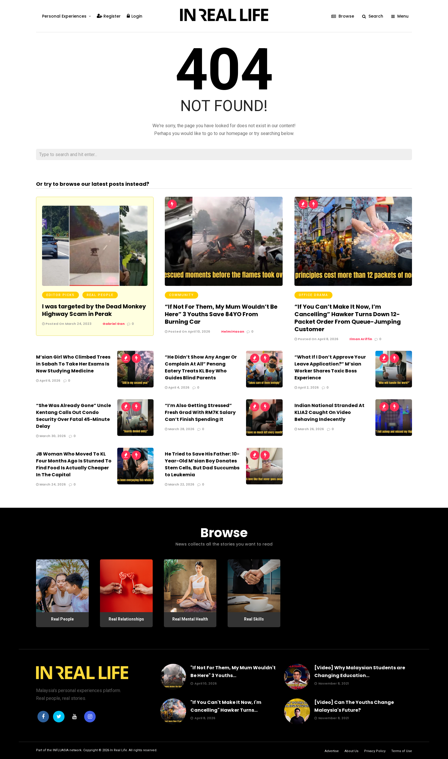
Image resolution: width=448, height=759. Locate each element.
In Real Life (118, 750)
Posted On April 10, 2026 (187, 331)
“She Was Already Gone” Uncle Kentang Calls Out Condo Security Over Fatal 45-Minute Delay (73, 416)
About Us (351, 751)
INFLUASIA (61, 750)
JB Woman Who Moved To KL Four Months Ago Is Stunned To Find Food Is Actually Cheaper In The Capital (73, 464)
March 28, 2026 (179, 429)
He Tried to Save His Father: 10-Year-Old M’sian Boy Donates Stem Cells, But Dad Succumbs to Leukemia (202, 464)
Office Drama (313, 295)
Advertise (332, 751)
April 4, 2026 (177, 387)
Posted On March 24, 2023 (66, 323)
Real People (100, 295)
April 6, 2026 (48, 380)
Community (181, 295)
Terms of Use (401, 751)
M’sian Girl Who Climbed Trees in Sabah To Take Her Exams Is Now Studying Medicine (73, 364)
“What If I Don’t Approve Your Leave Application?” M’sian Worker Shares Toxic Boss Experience (330, 367)
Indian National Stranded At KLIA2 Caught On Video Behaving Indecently (329, 412)
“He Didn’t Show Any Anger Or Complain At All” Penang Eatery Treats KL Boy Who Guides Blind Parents (201, 367)
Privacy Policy (374, 751)
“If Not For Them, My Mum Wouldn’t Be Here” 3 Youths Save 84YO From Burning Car (221, 314)
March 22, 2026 (179, 484)
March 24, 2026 (51, 484)
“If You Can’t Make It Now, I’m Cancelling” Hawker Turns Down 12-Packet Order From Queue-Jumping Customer (347, 318)
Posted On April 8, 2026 (316, 339)
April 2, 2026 (306, 387)
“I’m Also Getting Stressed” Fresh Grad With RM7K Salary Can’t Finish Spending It (200, 412)
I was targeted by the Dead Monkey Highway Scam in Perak (94, 310)
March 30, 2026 (51, 436)
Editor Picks (60, 295)
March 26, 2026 (309, 429)
